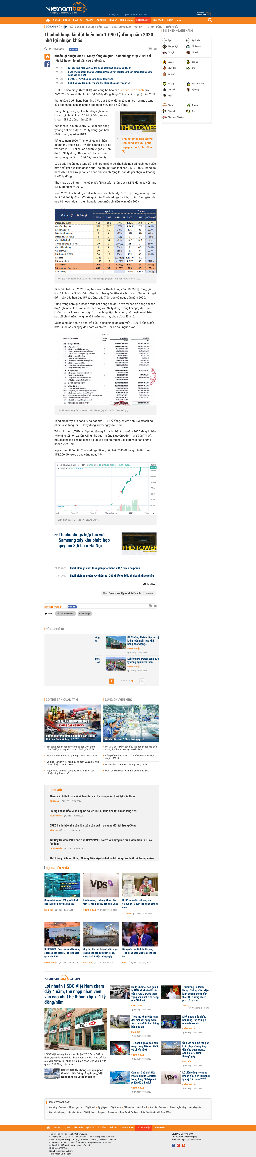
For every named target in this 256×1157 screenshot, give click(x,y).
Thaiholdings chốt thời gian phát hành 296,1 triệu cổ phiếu (105, 568)
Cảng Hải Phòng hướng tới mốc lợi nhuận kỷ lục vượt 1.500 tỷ (130, 757)
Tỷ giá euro (116, 1107)
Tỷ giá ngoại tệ (75, 1107)
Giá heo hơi (129, 1107)
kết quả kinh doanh (132, 90)
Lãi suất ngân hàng (177, 1107)
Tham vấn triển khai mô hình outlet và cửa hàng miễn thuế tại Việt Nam (92, 796)
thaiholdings (84, 613)
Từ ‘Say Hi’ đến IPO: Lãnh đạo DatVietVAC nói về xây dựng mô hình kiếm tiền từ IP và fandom (101, 842)
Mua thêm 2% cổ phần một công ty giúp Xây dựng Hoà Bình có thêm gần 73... (132, 662)
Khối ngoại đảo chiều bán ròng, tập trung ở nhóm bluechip (194, 1020)
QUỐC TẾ (89, 20)
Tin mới (56, 790)
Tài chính (126, 914)
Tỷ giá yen (103, 1107)
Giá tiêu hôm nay (158, 1107)
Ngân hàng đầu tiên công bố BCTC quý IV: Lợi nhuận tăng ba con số (70, 772)
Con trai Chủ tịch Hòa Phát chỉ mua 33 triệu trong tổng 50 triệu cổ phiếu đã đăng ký (143, 1077)
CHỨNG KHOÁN (126, 20)
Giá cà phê (142, 1107)
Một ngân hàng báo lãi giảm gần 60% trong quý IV (72, 755)
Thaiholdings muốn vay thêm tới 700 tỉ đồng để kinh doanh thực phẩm (112, 575)
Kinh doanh (55, 801)
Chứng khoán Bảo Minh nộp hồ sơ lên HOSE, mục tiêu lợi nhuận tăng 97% (93, 811)
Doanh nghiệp (56, 27)
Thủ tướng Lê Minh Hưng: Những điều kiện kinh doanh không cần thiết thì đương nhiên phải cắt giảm (102, 860)
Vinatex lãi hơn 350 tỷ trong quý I (124, 739)
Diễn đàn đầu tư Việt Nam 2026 (156, 1112)
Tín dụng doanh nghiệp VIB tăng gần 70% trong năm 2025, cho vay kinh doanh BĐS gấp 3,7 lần (71, 748)
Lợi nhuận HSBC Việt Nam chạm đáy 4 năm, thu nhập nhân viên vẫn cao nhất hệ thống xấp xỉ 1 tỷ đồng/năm (75, 994)
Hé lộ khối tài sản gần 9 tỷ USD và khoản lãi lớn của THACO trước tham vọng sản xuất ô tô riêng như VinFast (145, 993)
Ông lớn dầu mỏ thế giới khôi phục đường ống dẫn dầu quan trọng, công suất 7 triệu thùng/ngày (100, 953)
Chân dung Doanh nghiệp (127, 26)
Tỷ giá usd (90, 1107)
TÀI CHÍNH (101, 20)
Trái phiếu (172, 26)
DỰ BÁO (66, 20)
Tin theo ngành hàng (178, 30)
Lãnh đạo (103, 26)
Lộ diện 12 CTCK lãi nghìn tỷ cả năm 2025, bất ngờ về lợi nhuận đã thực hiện (73, 763)
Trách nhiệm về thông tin (60, 1154)
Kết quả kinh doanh (82, 26)
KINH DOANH (158, 20)
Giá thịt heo (89, 1112)
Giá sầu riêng (74, 1112)
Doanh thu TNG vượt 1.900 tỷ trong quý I (126, 764)
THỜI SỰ (56, 20)
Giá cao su (112, 1112)
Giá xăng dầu (195, 1107)
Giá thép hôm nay (57, 1112)
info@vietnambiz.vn (65, 1151)
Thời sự (185, 1006)
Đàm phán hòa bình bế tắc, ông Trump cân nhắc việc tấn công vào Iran (139, 953)
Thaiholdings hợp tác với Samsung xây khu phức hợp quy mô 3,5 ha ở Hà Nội (137, 145)
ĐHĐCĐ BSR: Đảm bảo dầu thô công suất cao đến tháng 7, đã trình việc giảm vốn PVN (131, 748)
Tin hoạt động (153, 26)
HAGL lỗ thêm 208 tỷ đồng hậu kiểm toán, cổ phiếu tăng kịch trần (131, 641)
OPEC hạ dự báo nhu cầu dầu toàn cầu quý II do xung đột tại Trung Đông (93, 825)
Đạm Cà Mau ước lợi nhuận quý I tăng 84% (127, 770)
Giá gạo (101, 1112)
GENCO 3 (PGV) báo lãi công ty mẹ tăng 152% (91, 78)
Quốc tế (126, 963)
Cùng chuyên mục (118, 700)
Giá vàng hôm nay (57, 1107)
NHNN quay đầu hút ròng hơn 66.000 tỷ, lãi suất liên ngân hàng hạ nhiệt (140, 904)
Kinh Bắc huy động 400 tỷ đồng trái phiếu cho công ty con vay (99, 83)
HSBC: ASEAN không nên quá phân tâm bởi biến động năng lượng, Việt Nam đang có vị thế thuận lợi (82, 1073)
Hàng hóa (54, 830)
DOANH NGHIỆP (143, 20)
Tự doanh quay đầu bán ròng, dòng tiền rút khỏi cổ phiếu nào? (144, 1046)
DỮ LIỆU (170, 20)
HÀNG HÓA (78, 20)
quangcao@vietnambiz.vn (189, 1139)
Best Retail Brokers (129, 1112)
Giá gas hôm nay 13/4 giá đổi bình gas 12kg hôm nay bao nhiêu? (61, 902)
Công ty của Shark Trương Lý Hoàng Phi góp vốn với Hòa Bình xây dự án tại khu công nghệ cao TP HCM (110, 73)
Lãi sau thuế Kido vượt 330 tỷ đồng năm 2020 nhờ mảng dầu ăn (99, 67)
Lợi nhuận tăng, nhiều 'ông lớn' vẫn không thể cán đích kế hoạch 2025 (70, 737)
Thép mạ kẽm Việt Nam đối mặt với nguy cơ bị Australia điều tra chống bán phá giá (145, 1021)
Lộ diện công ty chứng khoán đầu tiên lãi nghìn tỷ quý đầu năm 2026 (100, 902)
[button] (111, 681)
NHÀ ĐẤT (113, 20)
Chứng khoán (56, 816)
